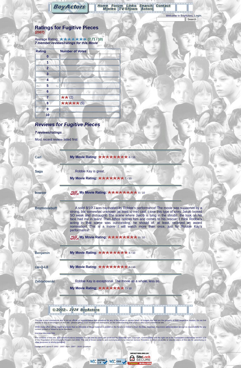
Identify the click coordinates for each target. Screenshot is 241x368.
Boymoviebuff (46, 208)
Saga (39, 171)
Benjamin (42, 252)
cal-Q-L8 (41, 267)
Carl (38, 157)
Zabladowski (45, 281)
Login (197, 15)
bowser (40, 192)
